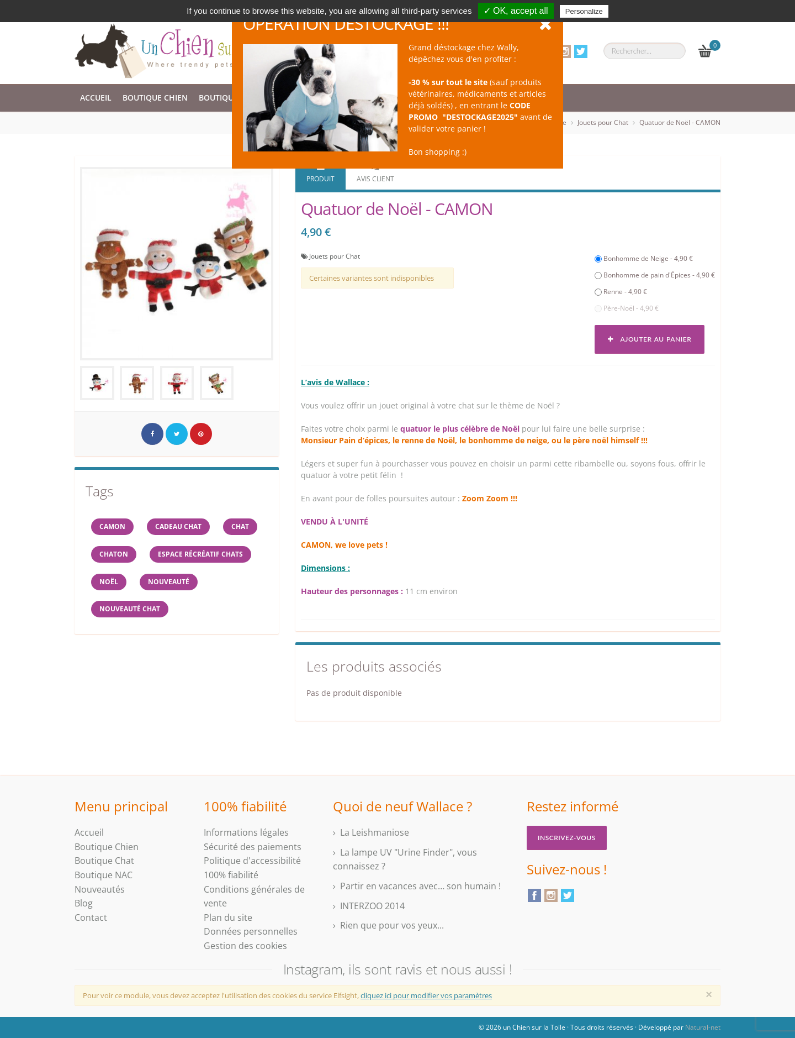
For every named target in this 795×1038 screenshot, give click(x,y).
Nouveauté (168, 581)
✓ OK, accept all (516, 10)
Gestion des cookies (245, 946)
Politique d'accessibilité (252, 860)
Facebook (534, 895)
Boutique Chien (155, 97)
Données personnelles (251, 931)
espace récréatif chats (200, 554)
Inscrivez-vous (567, 837)
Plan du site (228, 917)
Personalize (584, 11)
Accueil (96, 97)
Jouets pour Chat (602, 122)
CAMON (112, 526)
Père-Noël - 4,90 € (627, 308)
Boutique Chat (230, 97)
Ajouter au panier (649, 339)
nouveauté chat (129, 609)
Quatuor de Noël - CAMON (679, 122)
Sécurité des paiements (252, 847)
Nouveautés (100, 889)
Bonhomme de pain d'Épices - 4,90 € (655, 275)
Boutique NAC (103, 875)
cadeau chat (178, 526)
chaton (113, 554)
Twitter (580, 51)
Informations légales (246, 832)
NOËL (108, 581)
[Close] (709, 994)
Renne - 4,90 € (621, 291)
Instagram (564, 51)
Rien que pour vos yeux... (392, 925)
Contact (91, 917)
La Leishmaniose (374, 832)
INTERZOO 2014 (372, 906)
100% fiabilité (231, 875)
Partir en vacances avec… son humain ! (420, 886)
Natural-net (702, 1027)
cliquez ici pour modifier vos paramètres (426, 995)
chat (240, 526)
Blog (84, 903)
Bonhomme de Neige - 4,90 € (644, 258)
